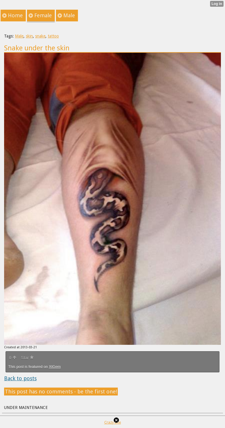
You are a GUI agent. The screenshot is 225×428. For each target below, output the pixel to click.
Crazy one (112, 422)
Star (27, 357)
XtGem (55, 366)
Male (19, 36)
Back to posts (20, 378)
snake (40, 36)
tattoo (53, 36)
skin (29, 36)
